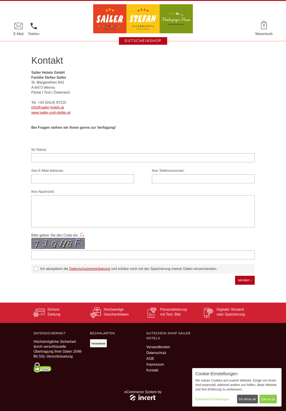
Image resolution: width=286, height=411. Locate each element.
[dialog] (237, 387)
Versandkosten (158, 347)
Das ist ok (268, 399)
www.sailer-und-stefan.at (50, 112)
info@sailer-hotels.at (47, 107)
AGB (150, 358)
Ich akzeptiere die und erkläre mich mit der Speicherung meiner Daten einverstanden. (125, 269)
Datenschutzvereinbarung (89, 269)
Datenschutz (156, 353)
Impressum (155, 364)
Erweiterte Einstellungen (212, 399)
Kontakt (152, 370)
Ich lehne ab (247, 399)
